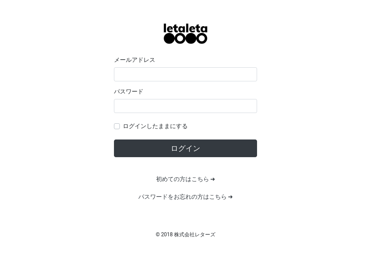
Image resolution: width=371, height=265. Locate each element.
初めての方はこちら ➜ (185, 179)
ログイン (185, 148)
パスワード (128, 91)
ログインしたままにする (155, 126)
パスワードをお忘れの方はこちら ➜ (185, 196)
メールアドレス (134, 59)
